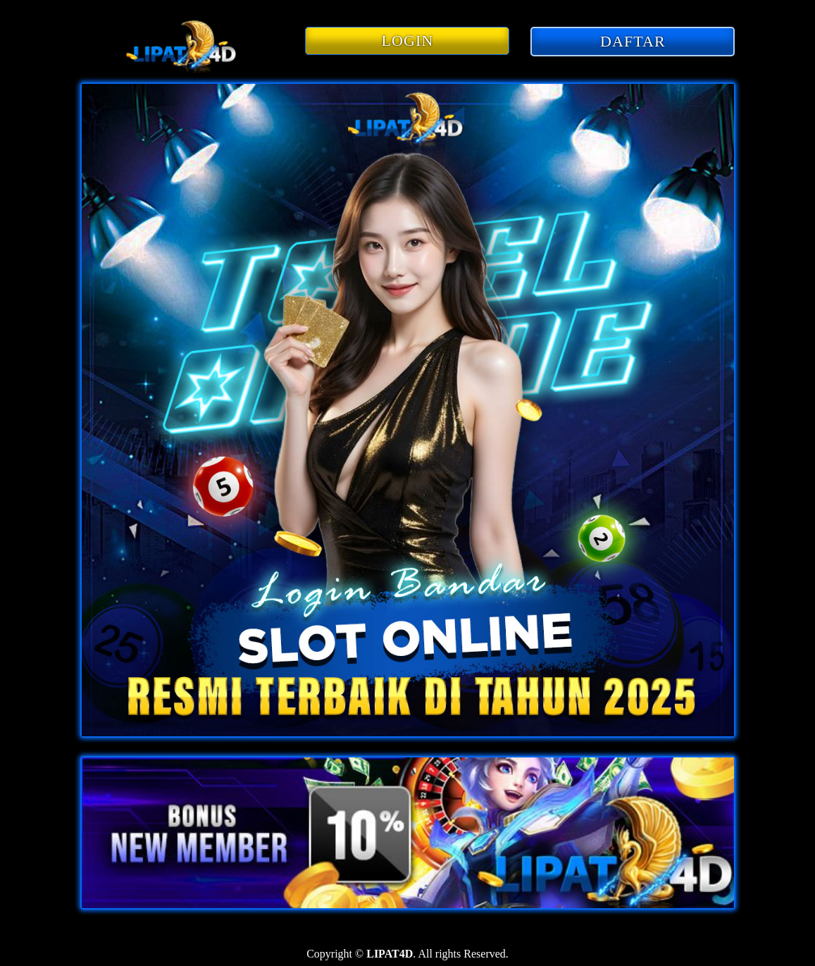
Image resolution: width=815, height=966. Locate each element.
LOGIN (408, 40)
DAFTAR (633, 41)
